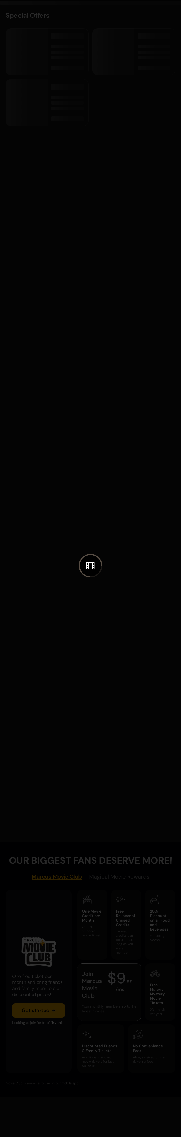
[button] (90, 565)
